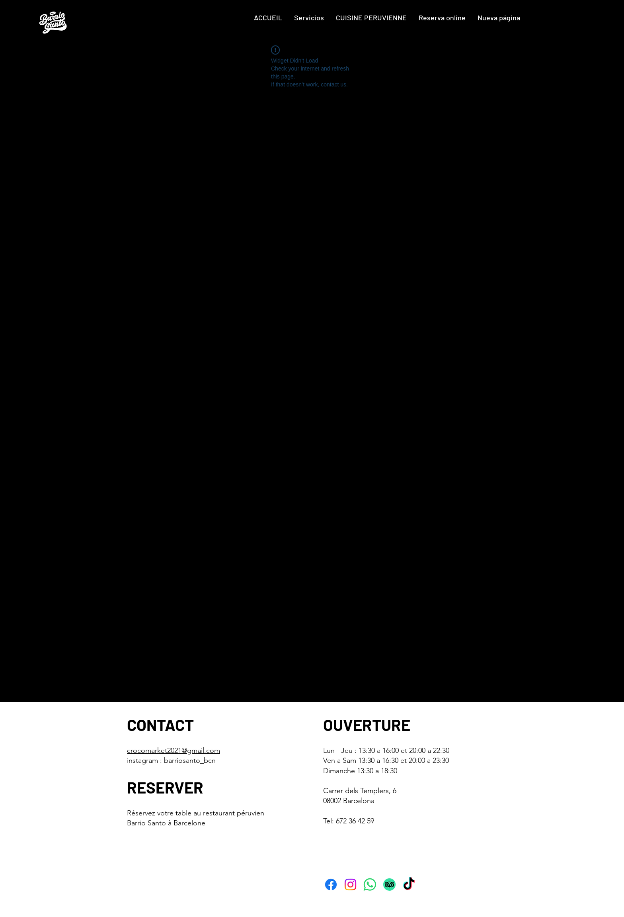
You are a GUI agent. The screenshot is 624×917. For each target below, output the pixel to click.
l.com (211, 750)
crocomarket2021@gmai (165, 750)
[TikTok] (409, 884)
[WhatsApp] (370, 884)
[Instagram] (350, 884)
